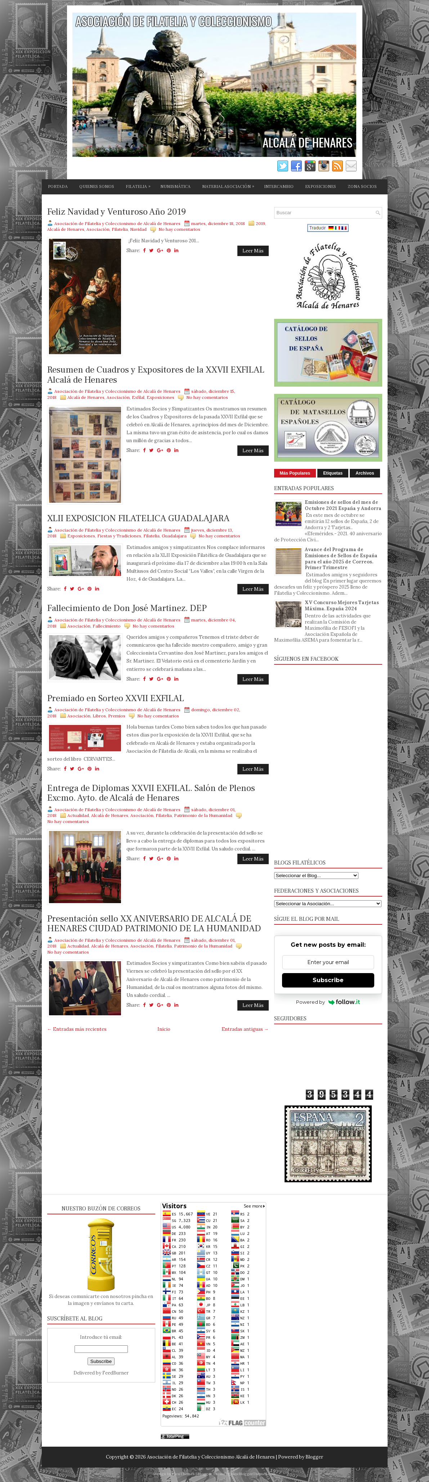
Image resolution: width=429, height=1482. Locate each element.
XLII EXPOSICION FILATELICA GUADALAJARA (138, 519)
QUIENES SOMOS (96, 186)
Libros (99, 715)
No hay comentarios (179, 229)
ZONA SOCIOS (362, 186)
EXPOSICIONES (320, 186)
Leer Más (253, 251)
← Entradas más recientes (77, 1029)
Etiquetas (333, 473)
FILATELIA (140, 185)
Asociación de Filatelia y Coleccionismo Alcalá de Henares (211, 1457)
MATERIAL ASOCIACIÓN (230, 185)
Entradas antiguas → (245, 1029)
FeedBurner (115, 1373)
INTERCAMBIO (279, 186)
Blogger (314, 1457)
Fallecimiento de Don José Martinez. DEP (127, 608)
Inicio (163, 1029)
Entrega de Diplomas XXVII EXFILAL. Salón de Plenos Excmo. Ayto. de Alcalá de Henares (151, 793)
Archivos (365, 473)
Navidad (138, 229)
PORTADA (58, 186)
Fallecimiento (107, 626)
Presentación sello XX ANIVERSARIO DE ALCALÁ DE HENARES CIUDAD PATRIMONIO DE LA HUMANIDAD (154, 924)
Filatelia (120, 229)
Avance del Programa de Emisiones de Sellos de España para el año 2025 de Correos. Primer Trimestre (341, 558)
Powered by (328, 1002)
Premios (116, 715)
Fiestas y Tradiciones (119, 535)
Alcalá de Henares (65, 229)
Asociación (98, 229)
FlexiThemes (183, 1474)
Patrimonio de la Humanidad (203, 815)
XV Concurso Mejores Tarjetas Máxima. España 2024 (342, 605)
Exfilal (138, 397)
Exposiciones (160, 397)
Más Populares (295, 473)
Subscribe (328, 980)
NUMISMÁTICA (175, 186)
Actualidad (78, 815)
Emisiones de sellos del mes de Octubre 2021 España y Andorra (343, 505)
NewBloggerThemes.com (253, 1474)
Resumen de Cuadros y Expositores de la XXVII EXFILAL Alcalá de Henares (155, 375)
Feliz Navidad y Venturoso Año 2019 (116, 212)
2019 (260, 223)
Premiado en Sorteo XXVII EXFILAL (115, 699)
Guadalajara (174, 535)
